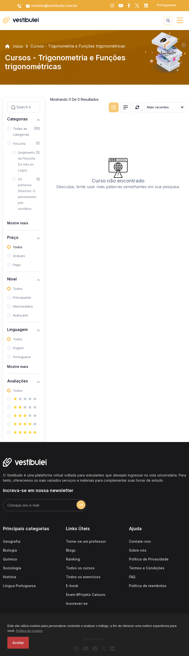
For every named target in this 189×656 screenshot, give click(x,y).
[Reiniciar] (137, 107)
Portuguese (22, 357)
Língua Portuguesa (19, 586)
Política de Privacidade (149, 559)
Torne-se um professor (86, 541)
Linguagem (17, 329)
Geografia (11, 541)
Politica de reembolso (147, 586)
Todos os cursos (80, 568)
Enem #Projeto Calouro (85, 594)
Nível (12, 279)
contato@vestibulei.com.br (51, 5)
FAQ (132, 577)
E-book (72, 586)
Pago (17, 265)
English (18, 348)
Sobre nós (137, 550)
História (9, 577)
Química (10, 559)
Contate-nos (140, 541)
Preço (12, 237)
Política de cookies (29, 631)
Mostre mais (17, 223)
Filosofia (19, 144)
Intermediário (23, 306)
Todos (17, 247)
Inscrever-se (77, 603)
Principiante (22, 297)
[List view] (125, 107)
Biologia (10, 550)
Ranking (73, 559)
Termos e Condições (146, 568)
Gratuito (19, 256)
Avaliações (17, 381)
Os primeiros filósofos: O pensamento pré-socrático (27, 194)
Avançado (20, 315)
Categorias (17, 119)
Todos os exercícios (83, 577)
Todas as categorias (21, 131)
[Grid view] (114, 107)
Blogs (71, 550)
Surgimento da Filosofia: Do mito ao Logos (27, 161)
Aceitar (18, 643)
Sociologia (12, 568)
